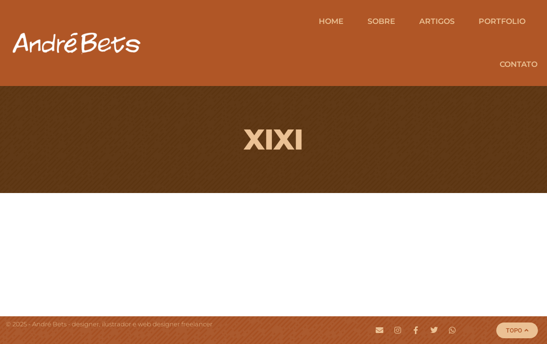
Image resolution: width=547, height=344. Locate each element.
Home (331, 21)
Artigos (437, 21)
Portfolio (502, 21)
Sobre (381, 21)
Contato (518, 64)
